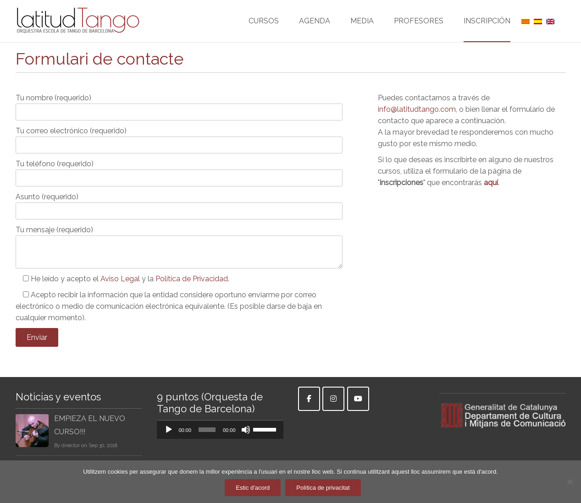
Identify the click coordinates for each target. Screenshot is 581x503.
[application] (220, 430)
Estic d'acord (253, 487)
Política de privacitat (322, 487)
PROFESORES (418, 29)
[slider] (207, 429)
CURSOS (264, 29)
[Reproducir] (168, 429)
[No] (569, 482)
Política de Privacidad (191, 278)
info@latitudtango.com (417, 109)
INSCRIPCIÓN (487, 29)
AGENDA (314, 29)
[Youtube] (358, 399)
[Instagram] (333, 399)
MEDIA (362, 29)
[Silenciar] (245, 429)
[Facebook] (309, 399)
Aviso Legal (120, 278)
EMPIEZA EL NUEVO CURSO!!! (89, 425)
